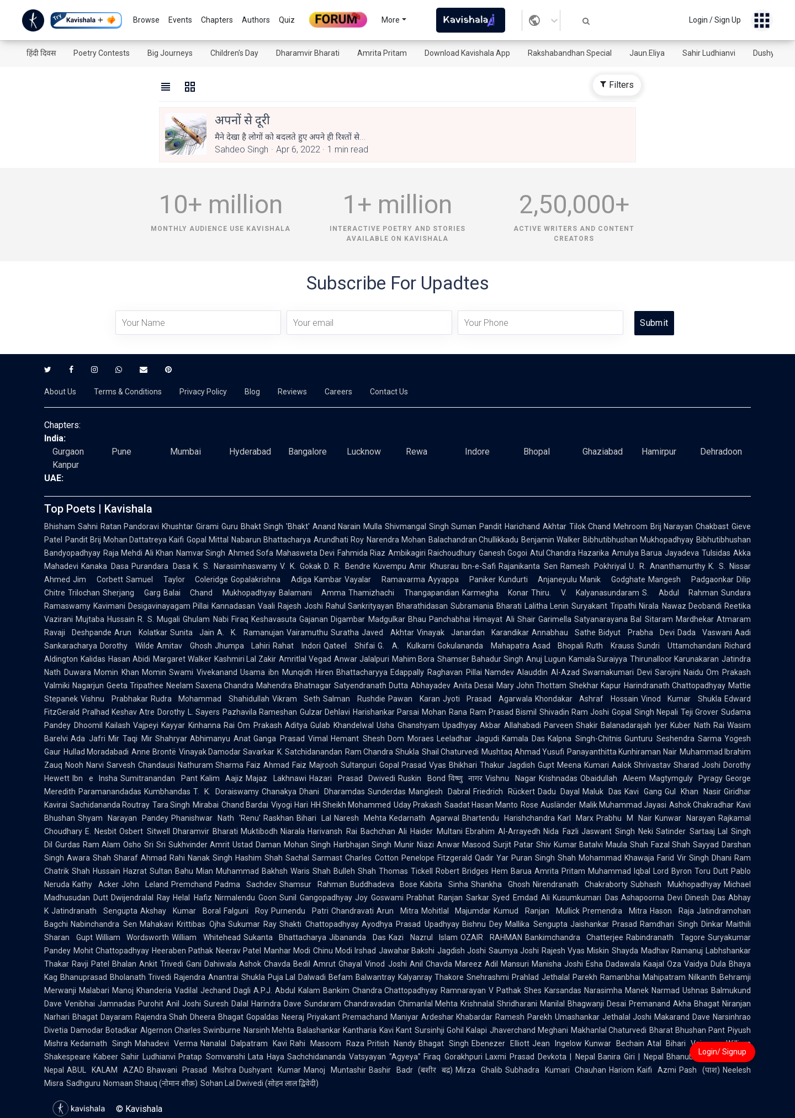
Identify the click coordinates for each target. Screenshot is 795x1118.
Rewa (416, 451)
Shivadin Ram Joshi (574, 712)
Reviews (292, 391)
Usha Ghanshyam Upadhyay (427, 725)
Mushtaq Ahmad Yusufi (522, 751)
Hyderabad (250, 451)
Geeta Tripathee (135, 685)
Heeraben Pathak (182, 950)
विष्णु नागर (465, 778)
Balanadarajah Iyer (634, 725)
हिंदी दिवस (41, 53)
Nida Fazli (560, 831)
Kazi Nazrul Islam (423, 937)
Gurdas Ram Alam (87, 844)
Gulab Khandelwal (342, 725)
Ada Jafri (88, 738)
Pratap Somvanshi (211, 1056)
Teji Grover (699, 712)
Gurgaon (68, 451)
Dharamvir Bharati (308, 53)
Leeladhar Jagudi (468, 738)
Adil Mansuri (507, 963)
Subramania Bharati (486, 606)
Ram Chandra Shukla (382, 751)
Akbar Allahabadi (510, 725)
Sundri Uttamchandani (679, 645)
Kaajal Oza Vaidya (675, 963)
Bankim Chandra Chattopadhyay (380, 990)
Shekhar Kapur (595, 685)
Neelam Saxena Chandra (210, 685)
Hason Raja (672, 910)
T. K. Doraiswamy (226, 791)
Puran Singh (533, 857)
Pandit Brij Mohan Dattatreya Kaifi (124, 539)
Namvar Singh (201, 553)
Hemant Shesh (358, 738)
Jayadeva (682, 553)
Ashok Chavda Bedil (274, 963)
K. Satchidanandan (309, 751)
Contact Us (389, 391)
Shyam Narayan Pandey (123, 818)
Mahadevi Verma (166, 1043)
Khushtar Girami (190, 526)
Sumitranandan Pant (159, 778)
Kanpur (65, 465)
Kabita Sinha (444, 884)
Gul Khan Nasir (693, 791)
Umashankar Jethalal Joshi (603, 1016)
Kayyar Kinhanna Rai (198, 725)
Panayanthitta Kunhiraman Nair (622, 751)
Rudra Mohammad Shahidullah (210, 698)
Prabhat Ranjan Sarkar (447, 897)
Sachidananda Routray (110, 804)
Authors (256, 19)
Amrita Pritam (382, 53)
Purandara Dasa (160, 566)
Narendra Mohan (396, 539)
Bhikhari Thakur (477, 765)
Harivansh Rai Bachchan (351, 831)
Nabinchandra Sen (104, 924)
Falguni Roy (246, 910)
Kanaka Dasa (105, 566)
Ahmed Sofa (250, 553)
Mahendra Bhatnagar (293, 685)
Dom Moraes (411, 738)
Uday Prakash (418, 804)
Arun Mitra (397, 910)
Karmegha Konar (495, 592)
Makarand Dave (682, 1016)
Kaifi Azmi (656, 1070)
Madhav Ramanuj (672, 950)
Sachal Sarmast (313, 857)
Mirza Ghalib (478, 1070)
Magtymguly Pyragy (686, 778)
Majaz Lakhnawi (276, 778)
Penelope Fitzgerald (436, 857)
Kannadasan (233, 606)
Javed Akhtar (388, 632)
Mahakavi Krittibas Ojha (182, 924)
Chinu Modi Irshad (344, 950)
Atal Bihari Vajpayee (685, 1043)
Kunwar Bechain (614, 1043)
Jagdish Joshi (461, 950)
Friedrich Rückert (504, 791)
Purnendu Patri (299, 910)
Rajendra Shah (161, 1016)
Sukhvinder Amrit (199, 844)
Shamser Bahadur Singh (480, 659)
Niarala (292, 831)
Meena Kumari (583, 765)
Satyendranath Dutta (371, 685)
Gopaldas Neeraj (275, 1016)
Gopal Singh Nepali (644, 712)
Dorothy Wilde (127, 645)
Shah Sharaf (115, 857)
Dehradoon (721, 451)
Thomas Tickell (406, 871)
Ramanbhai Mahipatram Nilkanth (658, 977)
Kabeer (105, 1056)
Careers (338, 391)
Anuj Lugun (546, 659)
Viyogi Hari (289, 804)
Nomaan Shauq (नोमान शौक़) (150, 1083)
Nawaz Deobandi (692, 606)
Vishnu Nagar (510, 778)
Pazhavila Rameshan (259, 712)
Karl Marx (575, 818)
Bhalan (124, 963)
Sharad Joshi (697, 765)
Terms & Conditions (128, 391)
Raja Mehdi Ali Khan (138, 553)
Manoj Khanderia (142, 990)
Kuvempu (389, 566)
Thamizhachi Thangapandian (403, 592)
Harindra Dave (276, 1003)
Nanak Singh (210, 857)
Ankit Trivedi (161, 963)
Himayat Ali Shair (504, 619)
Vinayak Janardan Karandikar (473, 632)
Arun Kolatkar (140, 632)
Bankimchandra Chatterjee (574, 937)
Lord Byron (672, 871)
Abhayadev (431, 685)
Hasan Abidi (129, 659)
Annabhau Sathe (564, 632)
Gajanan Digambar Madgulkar (352, 619)
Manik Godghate (612, 579)
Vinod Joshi (385, 963)
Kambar (328, 579)
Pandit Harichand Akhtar (522, 526)
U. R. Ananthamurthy (667, 566)
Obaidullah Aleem (613, 778)
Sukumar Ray (252, 924)
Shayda (625, 950)
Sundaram (322, 1003)
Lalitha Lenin (546, 606)
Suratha (345, 632)
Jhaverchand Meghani (529, 1030)
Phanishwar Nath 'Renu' (216, 818)
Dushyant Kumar (270, 1070)
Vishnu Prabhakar (114, 698)
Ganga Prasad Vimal (290, 738)
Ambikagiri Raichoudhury (432, 553)
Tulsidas (716, 553)
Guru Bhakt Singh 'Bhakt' (265, 526)
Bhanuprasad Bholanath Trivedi (115, 977)
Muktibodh (259, 831)
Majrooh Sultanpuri (343, 765)
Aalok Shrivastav (641, 765)
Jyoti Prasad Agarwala (487, 698)
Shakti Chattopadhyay (319, 924)
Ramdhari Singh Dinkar (681, 924)
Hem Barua (511, 871)
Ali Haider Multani (430, 831)
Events (180, 19)
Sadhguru (83, 1083)
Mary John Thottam (531, 685)
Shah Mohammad (590, 857)
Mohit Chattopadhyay (111, 950)
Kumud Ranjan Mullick (537, 910)
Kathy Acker (95, 884)
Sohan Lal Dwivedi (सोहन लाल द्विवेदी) (259, 1083)
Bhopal (536, 451)
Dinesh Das (705, 897)
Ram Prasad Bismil (503, 712)
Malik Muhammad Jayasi (622, 804)
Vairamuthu (307, 632)
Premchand (191, 884)
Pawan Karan (414, 698)
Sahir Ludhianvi (708, 53)
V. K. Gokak (300, 566)
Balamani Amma (312, 592)
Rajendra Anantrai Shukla (219, 977)
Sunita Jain (192, 632)
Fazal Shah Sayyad (685, 844)
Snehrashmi (488, 977)
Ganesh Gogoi (503, 553)
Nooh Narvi (84, 765)
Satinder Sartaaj (685, 831)
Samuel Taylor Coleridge (177, 579)
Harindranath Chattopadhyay (674, 685)
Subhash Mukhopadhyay (675, 884)
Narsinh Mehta (269, 1030)
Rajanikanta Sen (528, 566)
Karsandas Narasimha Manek (596, 990)
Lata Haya (266, 1056)
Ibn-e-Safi (479, 566)
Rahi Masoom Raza (327, 1043)
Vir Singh (693, 857)
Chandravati (352, 910)
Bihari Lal (313, 818)
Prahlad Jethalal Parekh (554, 977)
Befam (340, 977)
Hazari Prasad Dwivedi (352, 778)
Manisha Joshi (557, 963)
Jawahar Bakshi (407, 950)
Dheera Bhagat (216, 1016)
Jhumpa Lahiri (243, 645)
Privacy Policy (203, 391)
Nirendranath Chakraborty (580, 884)
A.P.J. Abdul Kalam (286, 990)
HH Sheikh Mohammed (351, 804)
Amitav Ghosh (184, 645)
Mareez (468, 963)
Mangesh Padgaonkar (691, 579)
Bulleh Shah (354, 871)
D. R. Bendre (347, 566)
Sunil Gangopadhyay (315, 897)
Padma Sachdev (246, 884)
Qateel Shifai (349, 645)
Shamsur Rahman (313, 884)
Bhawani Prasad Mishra (192, 1070)
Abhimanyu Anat (220, 738)
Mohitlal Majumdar (456, 910)
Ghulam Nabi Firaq (215, 619)
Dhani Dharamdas (332, 791)
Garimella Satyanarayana (583, 619)
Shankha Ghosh (500, 884)
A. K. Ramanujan (250, 632)
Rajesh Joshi (300, 606)
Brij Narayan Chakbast (689, 526)
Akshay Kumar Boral (180, 910)
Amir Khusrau (434, 566)
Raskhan (278, 818)
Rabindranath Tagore (665, 937)
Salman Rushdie (354, 698)
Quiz (287, 19)
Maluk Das (602, 791)
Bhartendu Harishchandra (508, 818)
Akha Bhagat (696, 1003)
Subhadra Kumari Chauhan (556, 1070)
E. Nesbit (100, 831)
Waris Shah (310, 871)
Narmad (665, 990)
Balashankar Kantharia (337, 1030)
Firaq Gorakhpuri (452, 1056)
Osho (132, 844)
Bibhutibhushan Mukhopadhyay (638, 539)
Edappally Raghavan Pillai (436, 672)
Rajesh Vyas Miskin (575, 950)
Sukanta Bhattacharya (285, 937)
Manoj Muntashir (335, 1070)
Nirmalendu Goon (246, 897)
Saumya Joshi (514, 950)
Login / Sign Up (715, 19)
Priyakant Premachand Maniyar (362, 1016)
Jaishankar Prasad (604, 924)
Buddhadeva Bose (384, 884)
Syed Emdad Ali (521, 897)
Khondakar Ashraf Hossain (586, 698)
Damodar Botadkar (104, 1030)
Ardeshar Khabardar (457, 1016)
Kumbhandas (167, 791)
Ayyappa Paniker (462, 579)
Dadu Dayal (559, 791)
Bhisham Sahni (71, 526)
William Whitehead (206, 937)
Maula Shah (627, 844)
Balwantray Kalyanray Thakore (410, 977)
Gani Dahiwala (211, 963)
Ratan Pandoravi (130, 526)
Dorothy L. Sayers (188, 712)
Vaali (266, 606)
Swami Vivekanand (203, 672)
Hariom (621, 1070)
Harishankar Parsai (386, 712)
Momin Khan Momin (130, 672)
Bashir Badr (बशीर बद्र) (411, 1070)
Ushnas (695, 990)
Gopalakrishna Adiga (271, 579)
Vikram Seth (296, 698)
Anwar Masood (464, 844)
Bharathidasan (422, 606)
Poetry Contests (101, 53)
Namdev (499, 672)
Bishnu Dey (482, 924)
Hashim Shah (259, 857)
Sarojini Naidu (679, 672)
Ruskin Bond (422, 778)
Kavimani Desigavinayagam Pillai (151, 606)
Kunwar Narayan (685, 818)
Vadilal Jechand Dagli (212, 990)
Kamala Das (523, 738)
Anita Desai (473, 685)
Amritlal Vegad (305, 659)
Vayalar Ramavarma (384, 579)
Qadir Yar (491, 857)
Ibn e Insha (95, 778)
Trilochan (84, 592)
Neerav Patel (238, 950)
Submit (654, 323)
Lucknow (364, 451)
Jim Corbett (98, 579)
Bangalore (307, 451)
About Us (60, 391)
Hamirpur (659, 451)
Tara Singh (171, 804)
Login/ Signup (722, 1051)
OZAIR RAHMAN (491, 937)
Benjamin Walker (550, 539)
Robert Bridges (462, 871)
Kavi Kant (395, 1030)
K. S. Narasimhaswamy (235, 566)
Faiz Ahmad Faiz (276, 765)
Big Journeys (170, 53)
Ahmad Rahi (163, 857)
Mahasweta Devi (305, 553)
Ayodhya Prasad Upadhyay (410, 924)
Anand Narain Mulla (347, 526)
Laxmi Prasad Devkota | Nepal (540, 1056)
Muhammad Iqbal (619, 871)
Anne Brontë (153, 751)
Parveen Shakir (571, 725)
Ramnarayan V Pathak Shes (491, 990)
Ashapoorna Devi (651, 897)
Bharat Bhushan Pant (687, 1030)
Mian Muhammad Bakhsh (242, 871)
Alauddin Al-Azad (548, 672)
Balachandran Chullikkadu (473, 539)
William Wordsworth (132, 937)
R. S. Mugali (158, 619)
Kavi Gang (643, 791)
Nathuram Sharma (211, 765)
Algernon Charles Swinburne (190, 1030)
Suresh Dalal (226, 1003)
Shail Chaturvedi (450, 751)
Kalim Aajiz (221, 778)
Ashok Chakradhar (701, 804)
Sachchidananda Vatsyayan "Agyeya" (354, 1056)
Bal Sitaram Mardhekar (672, 619)
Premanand (649, 1003)
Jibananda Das (357, 937)
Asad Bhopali (558, 645)
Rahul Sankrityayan (360, 606)
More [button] (390, 19)
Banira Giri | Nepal (631, 1056)
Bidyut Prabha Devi (636, 632)
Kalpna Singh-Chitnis (585, 738)
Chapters (217, 19)
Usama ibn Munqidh (276, 672)
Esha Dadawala (613, 963)
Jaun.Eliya (647, 53)
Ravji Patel (90, 963)
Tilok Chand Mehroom (608, 526)
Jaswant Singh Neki (617, 831)
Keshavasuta (273, 619)
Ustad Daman (256, 844)
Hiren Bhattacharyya (351, 672)
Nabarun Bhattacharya (271, 539)
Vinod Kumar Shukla (681, 698)
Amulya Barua (637, 553)
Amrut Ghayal (337, 963)
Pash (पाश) (699, 1070)
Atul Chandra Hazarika (570, 553)
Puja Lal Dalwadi (297, 977)
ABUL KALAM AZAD (105, 1070)
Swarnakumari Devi (617, 672)
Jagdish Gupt (530, 765)
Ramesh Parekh (523, 1016)
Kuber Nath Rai (697, 725)
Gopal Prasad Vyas (413, 765)
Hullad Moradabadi (96, 751)
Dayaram (116, 1016)
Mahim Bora (413, 659)
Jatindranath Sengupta (94, 910)
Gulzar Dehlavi (325, 712)
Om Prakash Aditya (272, 725)
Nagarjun (88, 685)
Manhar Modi (287, 950)
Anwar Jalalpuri (361, 659)
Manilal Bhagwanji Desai (583, 1003)
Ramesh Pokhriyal (593, 566)
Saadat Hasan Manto (481, 804)
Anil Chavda (431, 963)
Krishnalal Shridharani (498, 1003)
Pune (121, 451)
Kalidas (93, 659)
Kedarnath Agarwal (424, 818)
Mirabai (206, 804)
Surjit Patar (513, 844)
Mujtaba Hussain (105, 619)
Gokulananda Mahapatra (483, 645)
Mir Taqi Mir (130, 738)
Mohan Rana (444, 712)
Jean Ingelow (557, 1043)
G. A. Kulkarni (406, 645)
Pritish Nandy (391, 1043)
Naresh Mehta (360, 818)
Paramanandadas (109, 791)
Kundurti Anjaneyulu (538, 579)
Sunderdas (387, 791)
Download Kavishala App (467, 53)
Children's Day (234, 53)
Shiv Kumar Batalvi (569, 844)
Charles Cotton (371, 857)
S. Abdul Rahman (680, 592)
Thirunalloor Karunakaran (674, 659)
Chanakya (279, 791)
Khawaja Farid (649, 857)
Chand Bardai (244, 804)
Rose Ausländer (548, 804)
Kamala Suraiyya (598, 659)
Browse (146, 19)
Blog (252, 391)
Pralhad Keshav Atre (118, 712)
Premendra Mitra (614, 910)
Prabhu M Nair (624, 818)
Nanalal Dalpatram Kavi (244, 1043)
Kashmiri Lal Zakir (245, 659)
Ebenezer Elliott (500, 1043)
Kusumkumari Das (585, 897)
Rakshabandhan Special (570, 53)
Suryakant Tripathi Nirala (615, 606)
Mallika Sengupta (536, 924)
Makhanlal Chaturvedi (609, 1030)
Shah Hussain (96, 871)
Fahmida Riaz (361, 553)
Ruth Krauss (610, 645)
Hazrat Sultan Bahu (158, 871)
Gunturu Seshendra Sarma (673, 738)
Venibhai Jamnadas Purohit (114, 1003)
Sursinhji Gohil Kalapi (451, 1030)
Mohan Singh (307, 844)
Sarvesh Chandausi (141, 765)
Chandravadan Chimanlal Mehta (401, 1003)
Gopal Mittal (208, 539)
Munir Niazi (414, 844)
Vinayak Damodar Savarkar (226, 751)
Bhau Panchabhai (439, 619)
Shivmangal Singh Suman (430, 526)
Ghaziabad (602, 451)
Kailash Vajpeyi (132, 725)
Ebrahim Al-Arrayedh (502, 831)
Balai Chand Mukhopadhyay (219, 592)
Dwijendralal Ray (140, 897)
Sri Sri (155, 844)
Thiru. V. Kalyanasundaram (585, 592)
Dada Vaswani (704, 632)
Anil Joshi (183, 1003)
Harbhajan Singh (362, 844)
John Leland (144, 884)
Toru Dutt (711, 871)
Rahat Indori (297, 645)
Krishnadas (558, 778)
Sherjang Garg (132, 592)
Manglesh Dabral (439, 791)
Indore (477, 451)
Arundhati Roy (339, 539)
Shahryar (171, 738)
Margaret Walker (182, 659)
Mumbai (185, 451)
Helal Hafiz (192, 897)
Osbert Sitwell (144, 831)
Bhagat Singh (443, 1043)
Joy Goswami (379, 897)
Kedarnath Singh (101, 1043)
